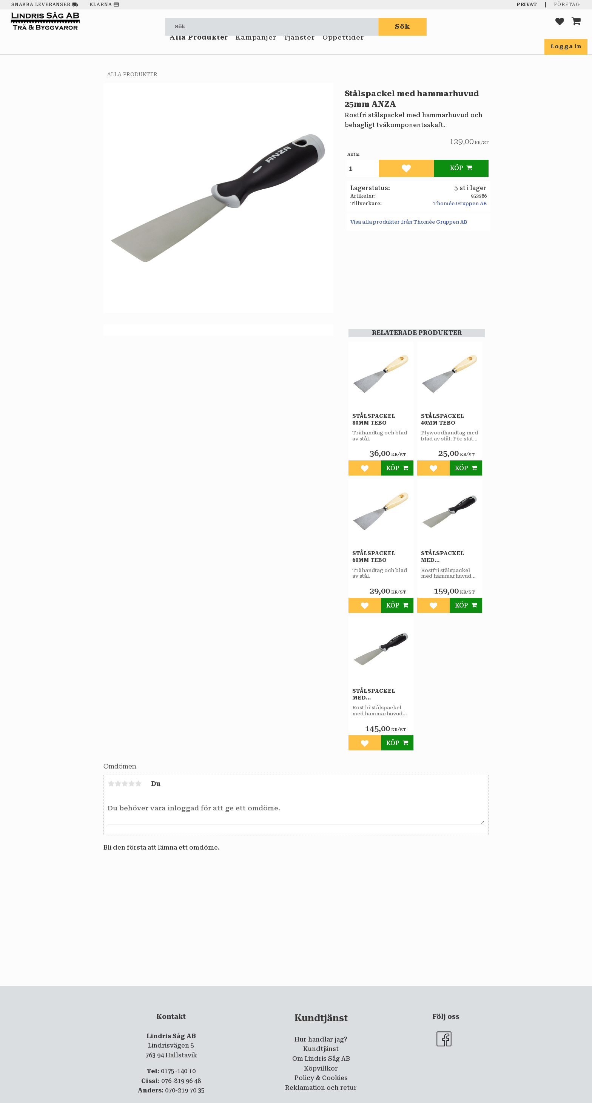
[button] (559, 26)
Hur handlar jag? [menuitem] (320, 1039)
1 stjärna (111, 783)
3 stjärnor (124, 783)
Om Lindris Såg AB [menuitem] (321, 1058)
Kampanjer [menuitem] (256, 48)
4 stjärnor (131, 783)
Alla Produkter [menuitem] (199, 48)
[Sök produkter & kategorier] (272, 26)
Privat (527, 4)
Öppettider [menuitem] (343, 48)
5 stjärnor (138, 783)
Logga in (565, 46)
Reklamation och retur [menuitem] (321, 1087)
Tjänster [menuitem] (299, 48)
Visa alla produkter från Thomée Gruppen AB (408, 222)
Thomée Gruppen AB (460, 203)
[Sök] (403, 26)
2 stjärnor (117, 783)
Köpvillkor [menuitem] (321, 1068)
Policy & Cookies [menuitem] (321, 1078)
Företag (567, 4)
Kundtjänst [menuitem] (321, 1048)
